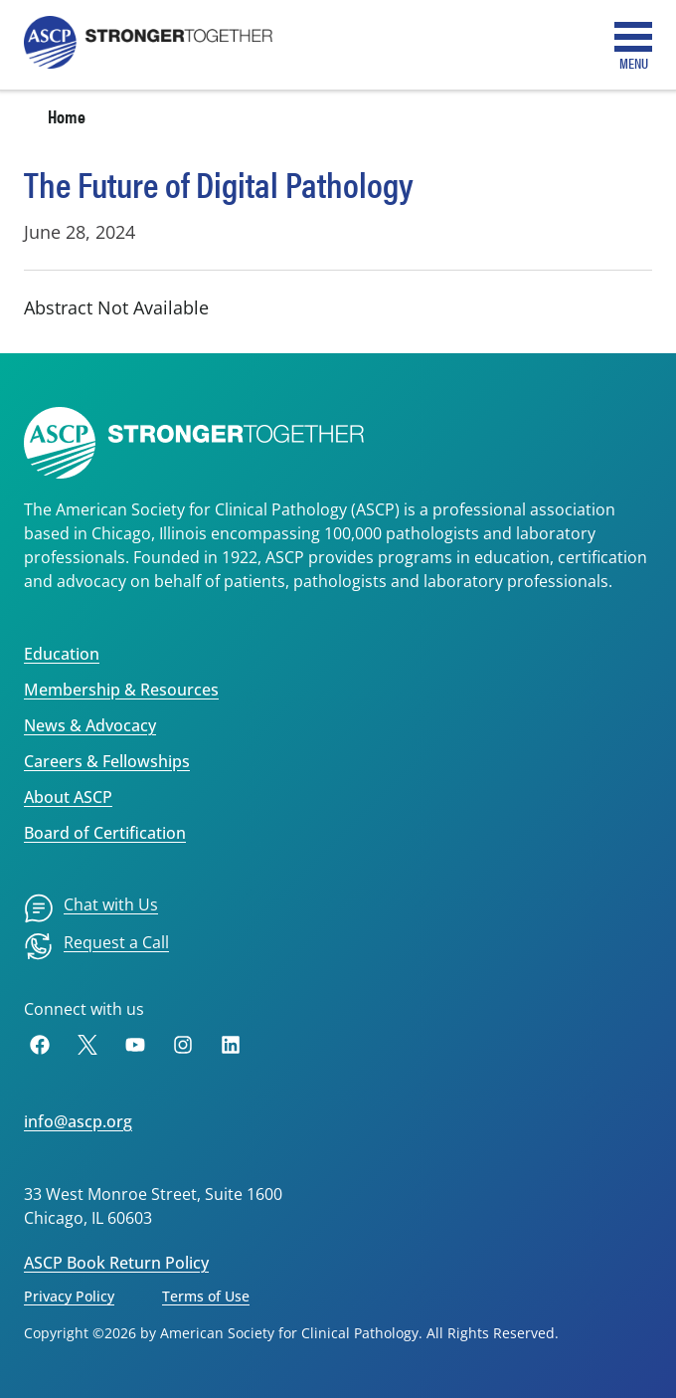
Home (66, 115)
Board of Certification (105, 833)
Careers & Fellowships (107, 761)
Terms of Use (206, 1296)
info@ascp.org (78, 1121)
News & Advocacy (90, 725)
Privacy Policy (69, 1296)
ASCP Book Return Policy (116, 1263)
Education (61, 654)
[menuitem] (91, 908)
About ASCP (68, 797)
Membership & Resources (121, 689)
